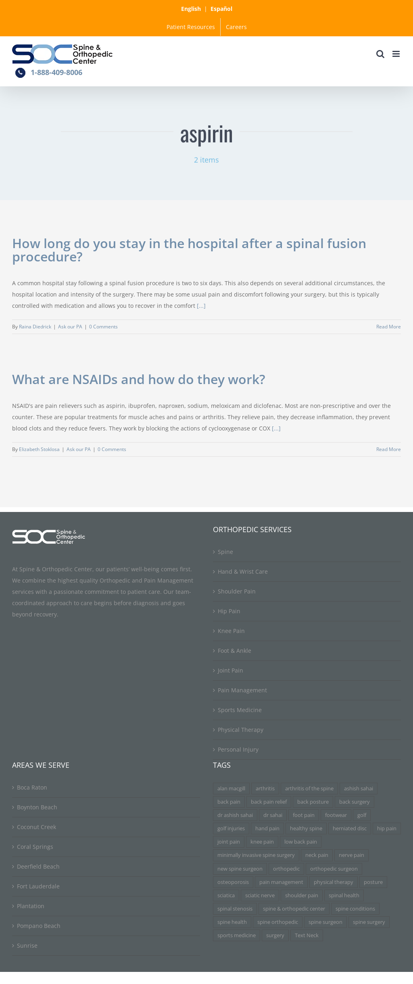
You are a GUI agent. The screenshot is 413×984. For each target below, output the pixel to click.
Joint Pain (230, 670)
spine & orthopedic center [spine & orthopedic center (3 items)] (294, 908)
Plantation (30, 906)
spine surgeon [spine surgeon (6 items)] (325, 922)
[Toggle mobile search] (380, 54)
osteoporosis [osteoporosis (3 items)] (233, 882)
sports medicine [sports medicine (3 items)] (236, 935)
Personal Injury (238, 749)
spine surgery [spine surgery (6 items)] (369, 922)
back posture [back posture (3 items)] (313, 801)
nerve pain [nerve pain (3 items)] (351, 855)
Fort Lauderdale (38, 886)
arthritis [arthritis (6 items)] (265, 788)
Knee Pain (231, 631)
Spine (225, 552)
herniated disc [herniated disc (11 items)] (350, 828)
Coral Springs (35, 846)
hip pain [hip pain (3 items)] (386, 828)
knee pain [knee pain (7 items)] (262, 841)
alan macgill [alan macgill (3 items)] (231, 788)
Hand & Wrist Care (243, 571)
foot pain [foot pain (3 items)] (304, 815)
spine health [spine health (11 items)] (232, 922)
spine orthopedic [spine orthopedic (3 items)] (277, 922)
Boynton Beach (37, 807)
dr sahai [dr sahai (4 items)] (272, 815)
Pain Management (242, 690)
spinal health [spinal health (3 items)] (344, 895)
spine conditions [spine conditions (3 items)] (355, 908)
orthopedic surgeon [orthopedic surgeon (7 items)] (334, 868)
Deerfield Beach (38, 866)
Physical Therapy (240, 729)
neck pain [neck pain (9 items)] (316, 855)
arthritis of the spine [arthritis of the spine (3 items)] (309, 788)
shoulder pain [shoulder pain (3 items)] (301, 895)
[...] (201, 305)
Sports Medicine (240, 710)
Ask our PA (70, 326)
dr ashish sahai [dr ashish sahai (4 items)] (235, 815)
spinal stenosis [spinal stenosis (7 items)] (234, 908)
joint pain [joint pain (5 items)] (228, 841)
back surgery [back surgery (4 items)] (354, 801)
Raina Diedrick (35, 326)
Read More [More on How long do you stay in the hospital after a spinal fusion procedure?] (388, 326)
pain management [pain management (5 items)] (281, 882)
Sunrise (27, 945)
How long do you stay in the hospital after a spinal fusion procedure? (189, 249)
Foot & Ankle (234, 650)
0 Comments (103, 326)
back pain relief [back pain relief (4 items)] (269, 801)
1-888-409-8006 (56, 72)
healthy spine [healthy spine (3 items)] (306, 828)
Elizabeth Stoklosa (39, 449)
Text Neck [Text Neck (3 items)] (307, 935)
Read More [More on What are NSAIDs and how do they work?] (388, 449)
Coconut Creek (36, 827)
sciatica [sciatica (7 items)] (226, 895)
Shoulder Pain (237, 591)
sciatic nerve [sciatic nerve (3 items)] (260, 895)
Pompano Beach (38, 926)
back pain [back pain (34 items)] (228, 801)
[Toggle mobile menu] (396, 54)
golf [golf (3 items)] (361, 815)
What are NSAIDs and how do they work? (138, 379)
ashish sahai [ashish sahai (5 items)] (358, 788)
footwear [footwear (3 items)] (336, 815)
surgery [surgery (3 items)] (275, 935)
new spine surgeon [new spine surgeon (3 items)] (240, 868)
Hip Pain (229, 611)
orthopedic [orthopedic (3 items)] (286, 868)
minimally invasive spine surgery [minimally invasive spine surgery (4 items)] (256, 855)
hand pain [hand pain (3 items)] (267, 828)
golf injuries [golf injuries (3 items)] (231, 828)
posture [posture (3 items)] (373, 882)
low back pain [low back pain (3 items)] (300, 841)
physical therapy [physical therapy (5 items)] (333, 882)
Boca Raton (32, 787)
